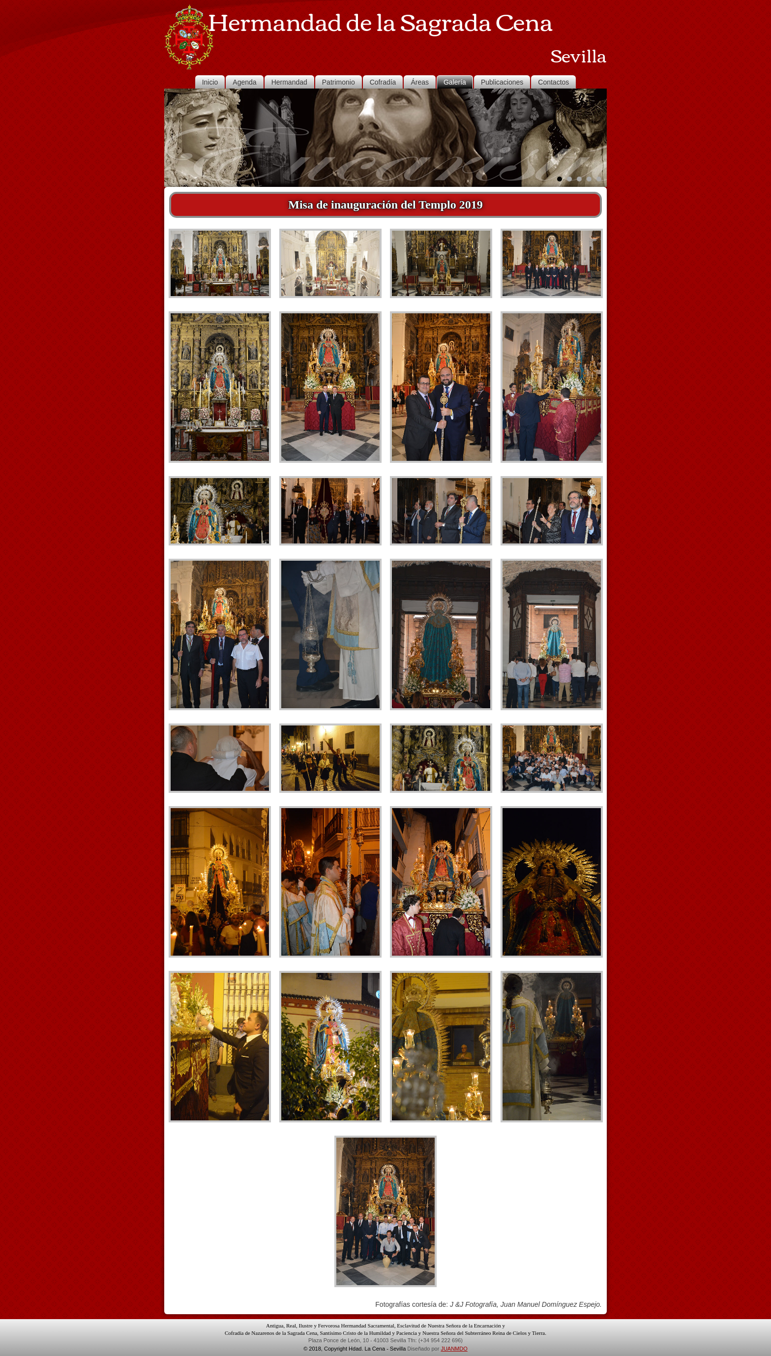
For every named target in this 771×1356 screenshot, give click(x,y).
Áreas (420, 82)
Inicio (210, 82)
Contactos (553, 82)
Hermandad (289, 82)
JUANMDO (454, 1349)
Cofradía (383, 82)
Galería (455, 82)
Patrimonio (338, 82)
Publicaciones (502, 82)
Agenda (244, 82)
